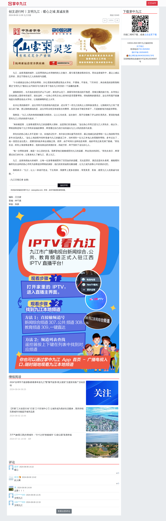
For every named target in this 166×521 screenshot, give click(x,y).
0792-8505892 (144, 49)
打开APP (152, 3)
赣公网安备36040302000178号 (140, 56)
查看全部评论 (64, 511)
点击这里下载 (150, 34)
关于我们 (140, 46)
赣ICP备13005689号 (140, 52)
